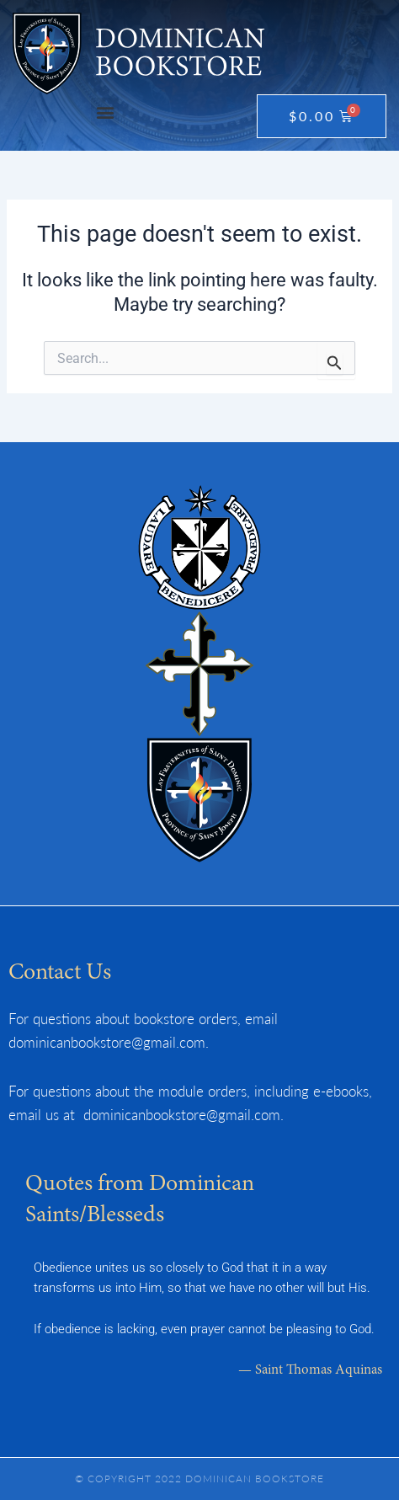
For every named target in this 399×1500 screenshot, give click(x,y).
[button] (105, 111)
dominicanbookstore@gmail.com (106, 1042)
